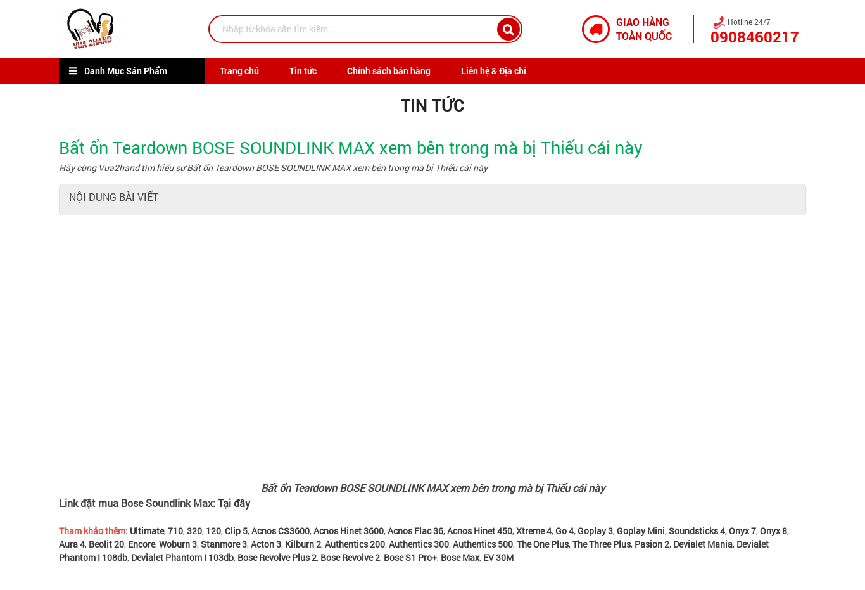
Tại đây (234, 503)
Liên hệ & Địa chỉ (493, 71)
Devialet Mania (703, 544)
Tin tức (303, 71)
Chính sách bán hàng (389, 71)
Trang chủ (239, 71)
